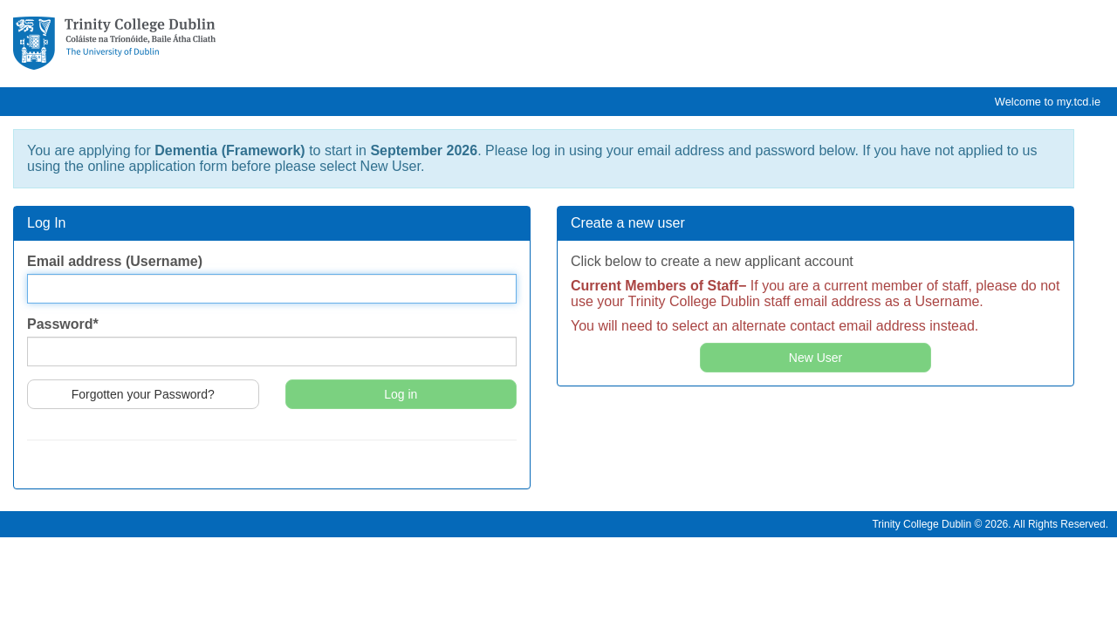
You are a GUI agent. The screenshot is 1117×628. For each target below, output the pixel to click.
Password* (63, 324)
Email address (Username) (114, 261)
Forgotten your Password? (143, 394)
